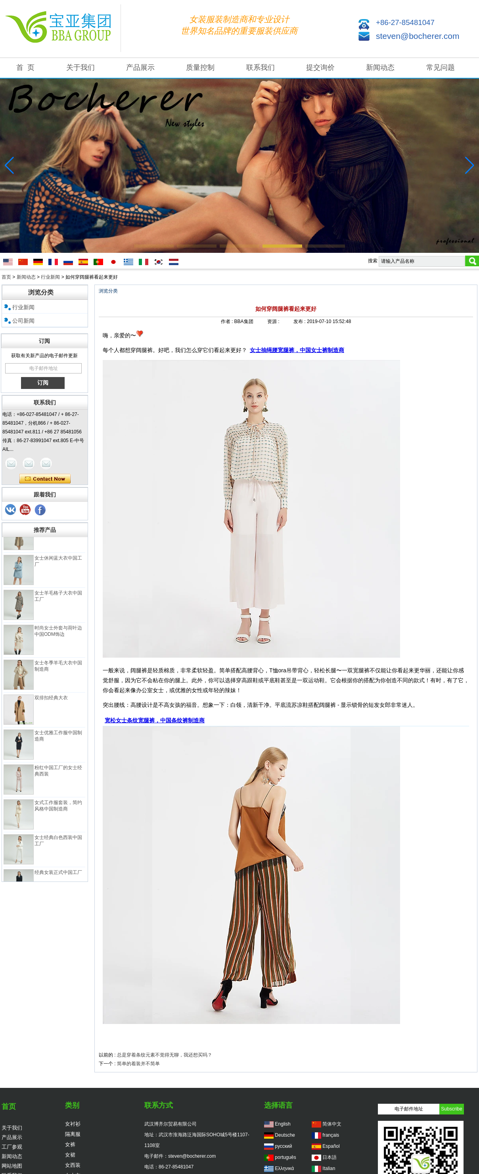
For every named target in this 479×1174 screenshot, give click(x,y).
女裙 (70, 1155)
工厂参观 (12, 1147)
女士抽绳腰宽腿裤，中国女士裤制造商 (297, 350)
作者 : (227, 321)
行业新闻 (50, 277)
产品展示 (140, 67)
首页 (6, 277)
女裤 (70, 1144)
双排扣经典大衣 (51, 699)
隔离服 (72, 1134)
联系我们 (260, 67)
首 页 (25, 67)
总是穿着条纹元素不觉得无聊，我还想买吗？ (164, 1055)
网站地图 (12, 1166)
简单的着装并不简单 (138, 1063)
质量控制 (200, 67)
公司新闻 (23, 321)
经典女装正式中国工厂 (58, 873)
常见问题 (440, 67)
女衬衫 (72, 1124)
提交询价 (320, 67)
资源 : (274, 321)
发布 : (300, 321)
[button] (154, 246)
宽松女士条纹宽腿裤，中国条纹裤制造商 (155, 720)
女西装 (72, 1165)
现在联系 (45, 479)
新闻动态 (380, 67)
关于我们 (80, 67)
